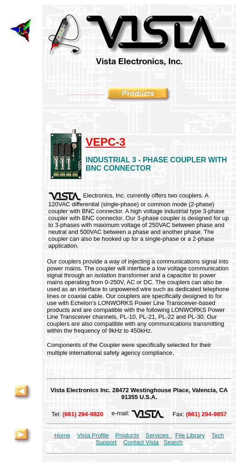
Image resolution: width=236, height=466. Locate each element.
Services (159, 435)
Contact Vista (141, 442)
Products (127, 435)
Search (173, 442)
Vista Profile (93, 435)
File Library (190, 435)
